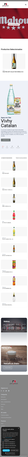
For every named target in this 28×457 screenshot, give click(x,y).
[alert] (12, 443)
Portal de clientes (5, 415)
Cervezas (3, 404)
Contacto (3, 426)
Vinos (2, 406)
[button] (11, 453)
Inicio (2, 423)
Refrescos (3, 397)
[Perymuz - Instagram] (3, 391)
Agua (2, 409)
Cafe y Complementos (6, 401)
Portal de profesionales (6, 417)
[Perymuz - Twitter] (6, 391)
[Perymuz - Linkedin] (8, 391)
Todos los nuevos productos (21, 157)
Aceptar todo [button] (7, 450)
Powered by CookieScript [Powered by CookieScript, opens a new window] (12, 454)
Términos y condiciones (6, 428)
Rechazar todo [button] (16, 450)
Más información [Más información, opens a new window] (17, 437)
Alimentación (4, 399)
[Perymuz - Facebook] (1, 391)
